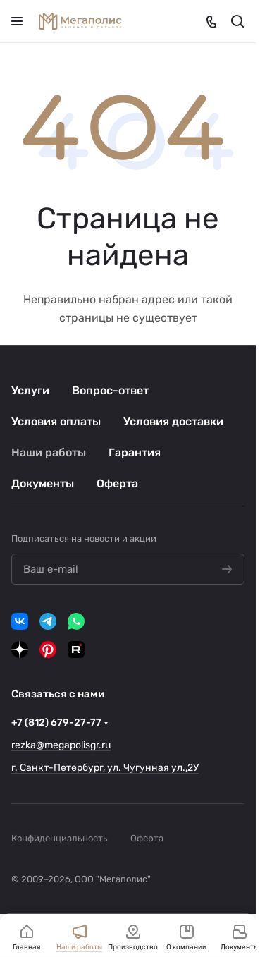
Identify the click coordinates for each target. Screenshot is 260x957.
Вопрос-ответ (110, 390)
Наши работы (48, 452)
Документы (42, 483)
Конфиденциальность (59, 838)
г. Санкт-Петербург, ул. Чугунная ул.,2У (105, 768)
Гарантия (135, 452)
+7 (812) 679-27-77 (56, 723)
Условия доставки (173, 421)
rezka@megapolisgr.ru (61, 745)
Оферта (117, 483)
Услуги (30, 390)
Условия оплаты (56, 421)
